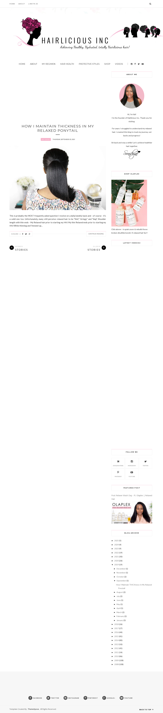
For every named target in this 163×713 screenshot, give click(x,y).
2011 (116, 652)
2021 (116, 556)
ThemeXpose (33, 709)
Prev (91, 202)
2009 (116, 660)
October (120, 577)
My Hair (46, 139)
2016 (116, 632)
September (121, 580)
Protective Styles (89, 64)
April (118, 608)
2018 (116, 624)
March (119, 612)
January (120, 620)
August (120, 592)
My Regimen (48, 64)
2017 (116, 628)
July (118, 596)
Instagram (132, 462)
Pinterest (118, 473)
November (121, 572)
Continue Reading (96, 234)
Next (97, 202)
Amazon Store (118, 462)
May (118, 604)
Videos (119, 64)
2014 (116, 640)
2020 (116, 560)
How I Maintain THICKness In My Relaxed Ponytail (58, 128)
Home (12, 4)
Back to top (146, 710)
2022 (116, 552)
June (119, 600)
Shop (107, 64)
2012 (116, 648)
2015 (116, 636)
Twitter (145, 462)
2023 (116, 548)
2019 (116, 564)
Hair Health (67, 64)
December (121, 568)
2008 (116, 664)
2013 (116, 644)
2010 (116, 656)
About (21, 4)
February (120, 616)
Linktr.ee (33, 4)
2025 (116, 540)
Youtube (131, 473)
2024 (116, 544)
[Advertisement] (58, 91)
